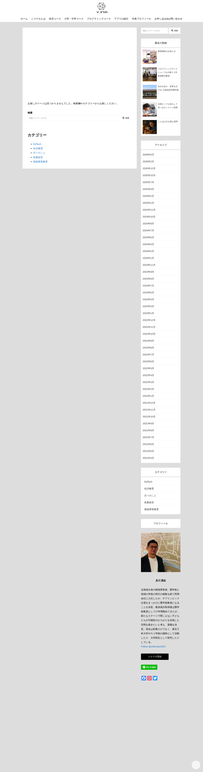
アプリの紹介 (121, 18)
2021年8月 (148, 430)
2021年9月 (148, 423)
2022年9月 (148, 340)
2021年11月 (149, 409)
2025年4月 (148, 189)
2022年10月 (149, 334)
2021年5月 (148, 451)
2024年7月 (148, 230)
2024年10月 (149, 216)
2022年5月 (148, 368)
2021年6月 (148, 444)
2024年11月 (149, 210)
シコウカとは (38, 18)
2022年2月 (148, 389)
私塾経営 (38, 157)
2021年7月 (148, 437)
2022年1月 (148, 396)
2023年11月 (149, 265)
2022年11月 (149, 327)
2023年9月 (148, 272)
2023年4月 (148, 299)
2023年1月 (148, 313)
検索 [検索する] (126, 118)
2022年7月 (148, 354)
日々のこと (39, 153)
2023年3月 (148, 306)
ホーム (24, 18)
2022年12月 (149, 320)
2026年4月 (148, 154)
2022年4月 (148, 375)
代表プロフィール (141, 18)
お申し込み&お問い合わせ (168, 18)
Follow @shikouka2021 (153, 646)
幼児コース (55, 18)
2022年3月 (148, 382)
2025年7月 (148, 182)
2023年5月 (148, 292)
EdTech (37, 144)
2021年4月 (148, 458)
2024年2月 (148, 251)
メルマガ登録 (155, 656)
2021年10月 (149, 416)
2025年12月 (149, 168)
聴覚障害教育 (40, 161)
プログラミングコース (99, 18)
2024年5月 (148, 237)
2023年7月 (148, 285)
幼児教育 (38, 148)
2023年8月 (148, 278)
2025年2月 (148, 196)
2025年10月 (149, 175)
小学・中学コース (73, 18)
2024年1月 (148, 258)
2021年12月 (149, 403)
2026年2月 (148, 161)
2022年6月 (148, 361)
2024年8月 (148, 223)
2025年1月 (148, 203)
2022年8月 (148, 347)
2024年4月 (148, 244)
